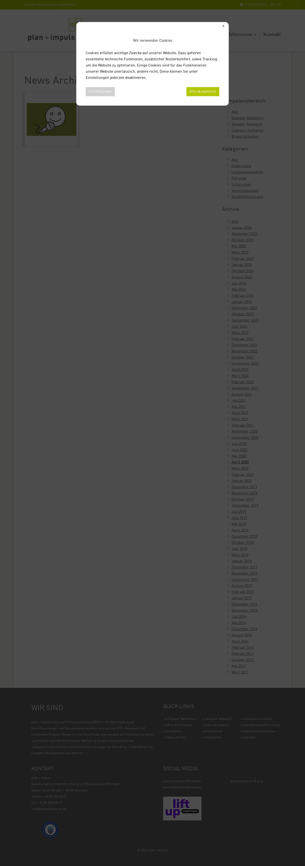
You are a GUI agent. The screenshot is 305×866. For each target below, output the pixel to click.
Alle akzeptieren (202, 92)
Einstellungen (100, 92)
